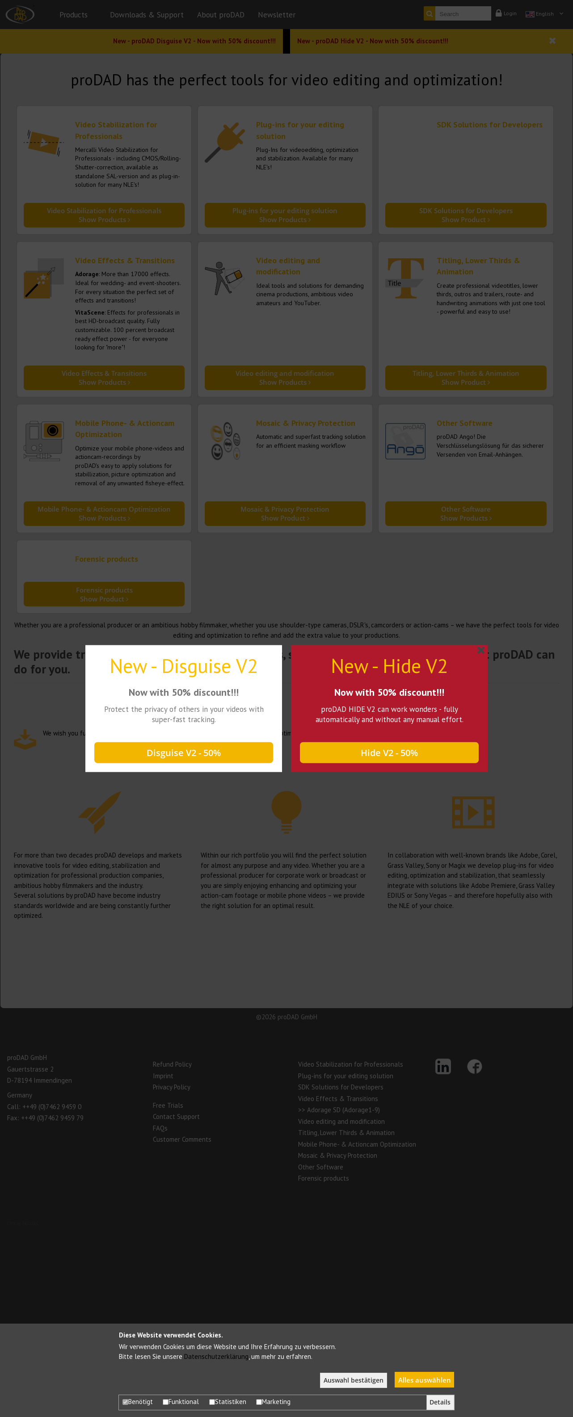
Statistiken (227, 1401)
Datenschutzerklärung (216, 1356)
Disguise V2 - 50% (184, 753)
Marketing (273, 1401)
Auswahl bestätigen (353, 1380)
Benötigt (137, 1401)
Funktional (181, 1401)
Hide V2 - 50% (389, 753)
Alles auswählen (424, 1379)
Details (440, 1402)
